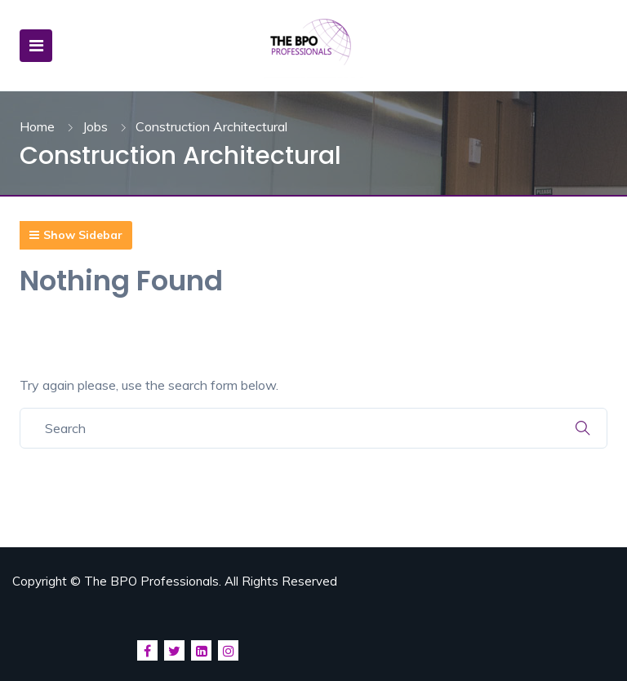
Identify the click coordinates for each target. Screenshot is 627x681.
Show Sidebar (75, 235)
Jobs (95, 126)
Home (37, 126)
